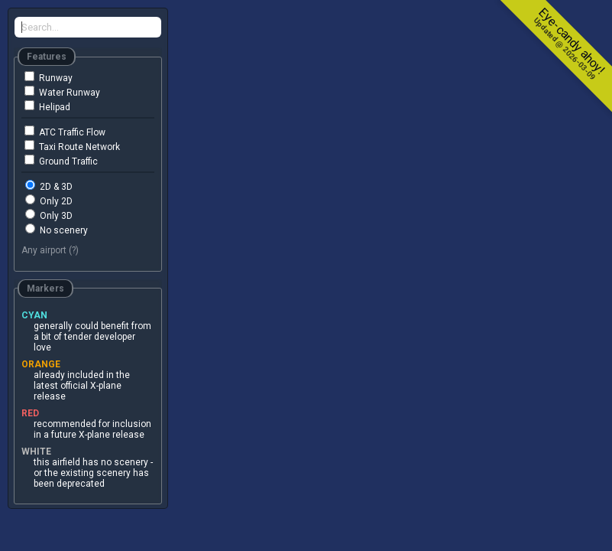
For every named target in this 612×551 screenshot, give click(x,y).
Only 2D (49, 200)
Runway (48, 77)
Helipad (47, 106)
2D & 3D (49, 186)
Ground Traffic (61, 161)
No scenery (56, 229)
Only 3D (49, 215)
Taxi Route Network (72, 146)
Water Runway (62, 92)
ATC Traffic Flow (64, 132)
